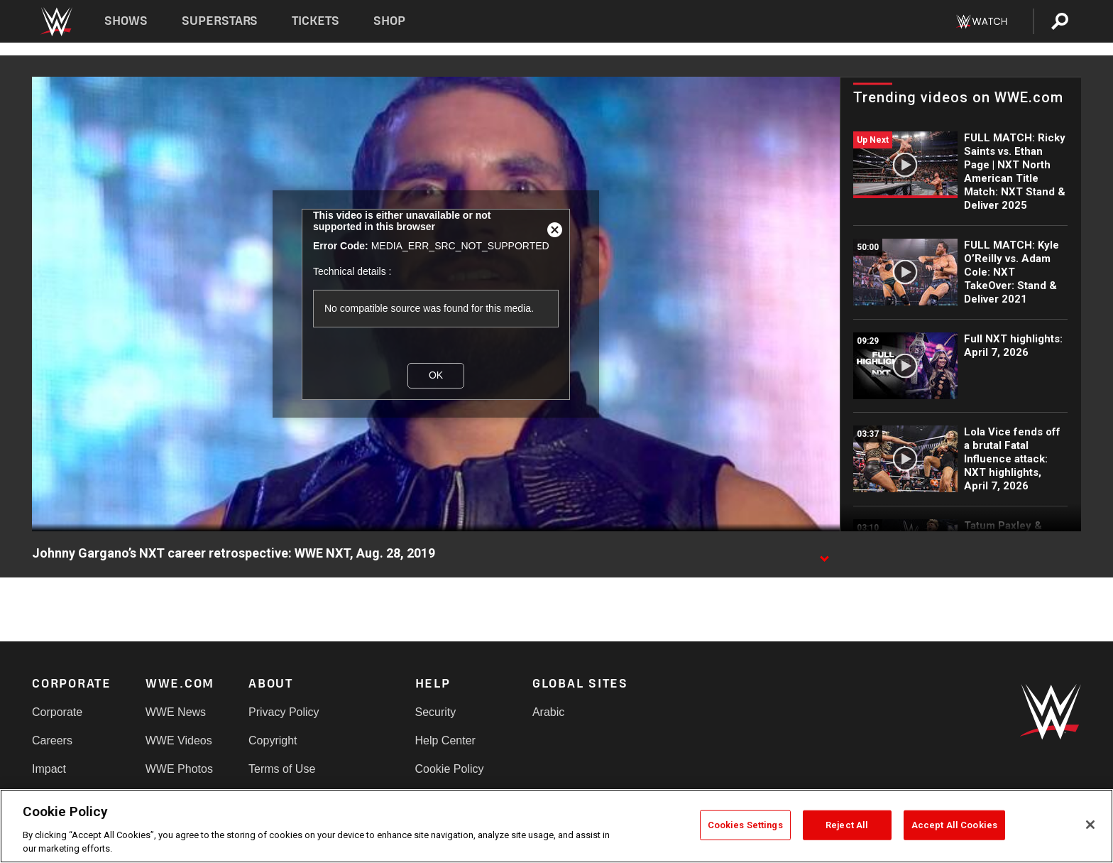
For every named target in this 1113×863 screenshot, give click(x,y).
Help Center (445, 740)
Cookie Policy (449, 769)
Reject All (847, 825)
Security (435, 712)
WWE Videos (179, 740)
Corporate (57, 712)
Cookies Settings (745, 825)
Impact (49, 769)
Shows (126, 21)
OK (436, 375)
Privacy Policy (283, 712)
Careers (52, 740)
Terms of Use (281, 769)
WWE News (176, 712)
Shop (389, 21)
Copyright (272, 740)
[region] (556, 826)
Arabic (548, 712)
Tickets (315, 21)
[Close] (1090, 824)
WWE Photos (179, 769)
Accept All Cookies (954, 825)
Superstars (220, 21)
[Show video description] (824, 554)
